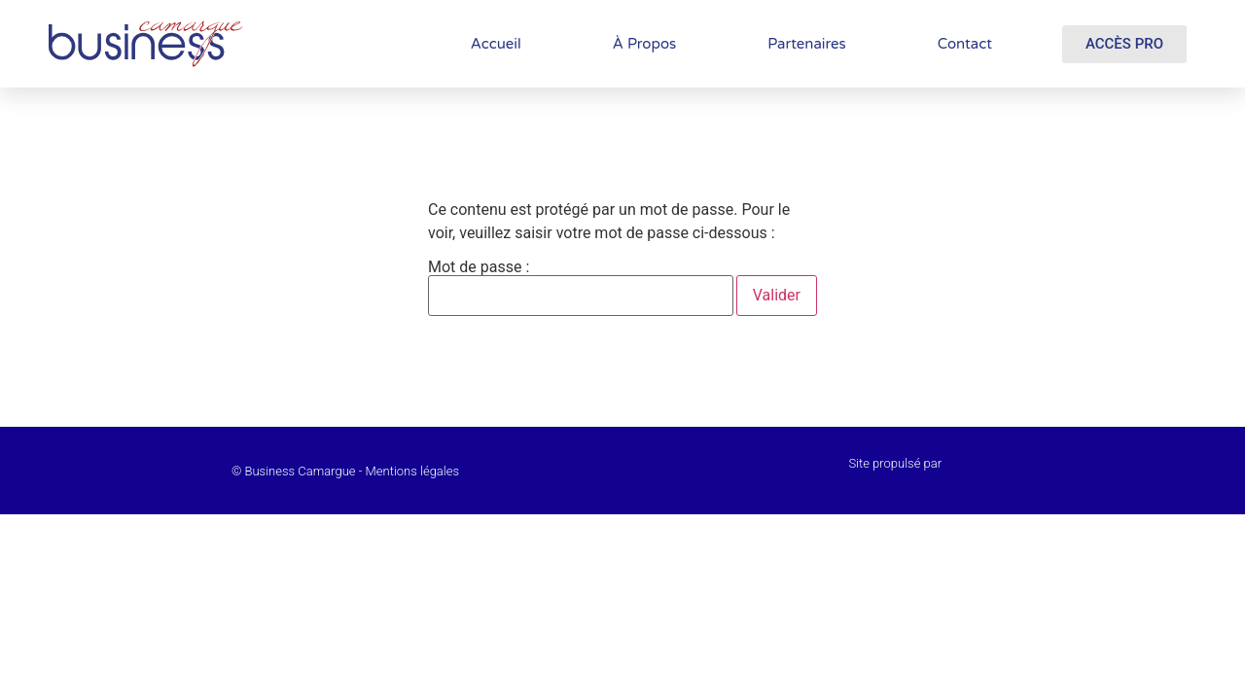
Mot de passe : (580, 288)
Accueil (496, 43)
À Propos (644, 43)
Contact (965, 43)
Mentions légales (412, 471)
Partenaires (806, 43)
